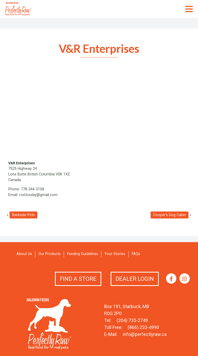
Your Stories (114, 254)
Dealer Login (135, 279)
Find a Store (78, 279)
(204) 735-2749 (132, 320)
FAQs (136, 254)
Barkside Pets (23, 215)
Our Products (49, 254)
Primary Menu (189, 9)
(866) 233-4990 (143, 327)
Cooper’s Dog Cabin (169, 215)
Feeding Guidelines (82, 254)
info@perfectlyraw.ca (145, 334)
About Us (24, 254)
